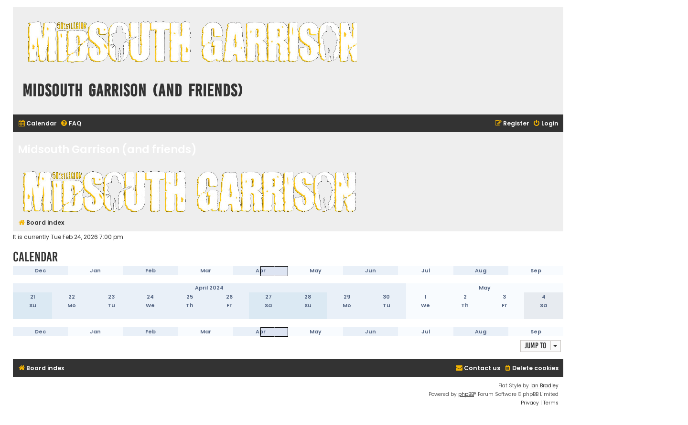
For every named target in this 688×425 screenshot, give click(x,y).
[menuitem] (37, 123)
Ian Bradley (544, 385)
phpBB (466, 394)
